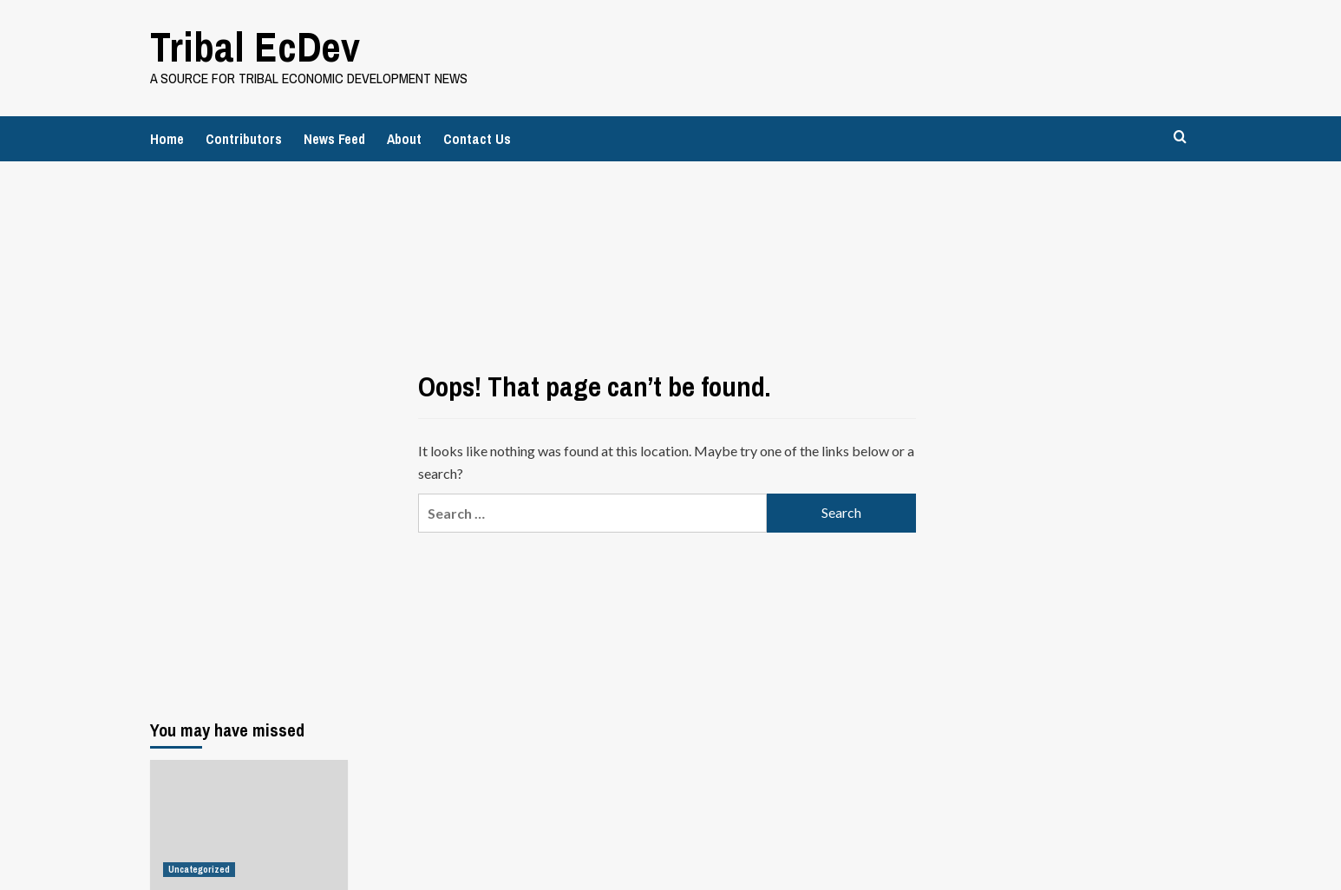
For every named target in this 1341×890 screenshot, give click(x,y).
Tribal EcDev (255, 46)
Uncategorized (199, 869)
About (404, 138)
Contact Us (477, 138)
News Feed (334, 138)
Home (167, 138)
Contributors (244, 138)
